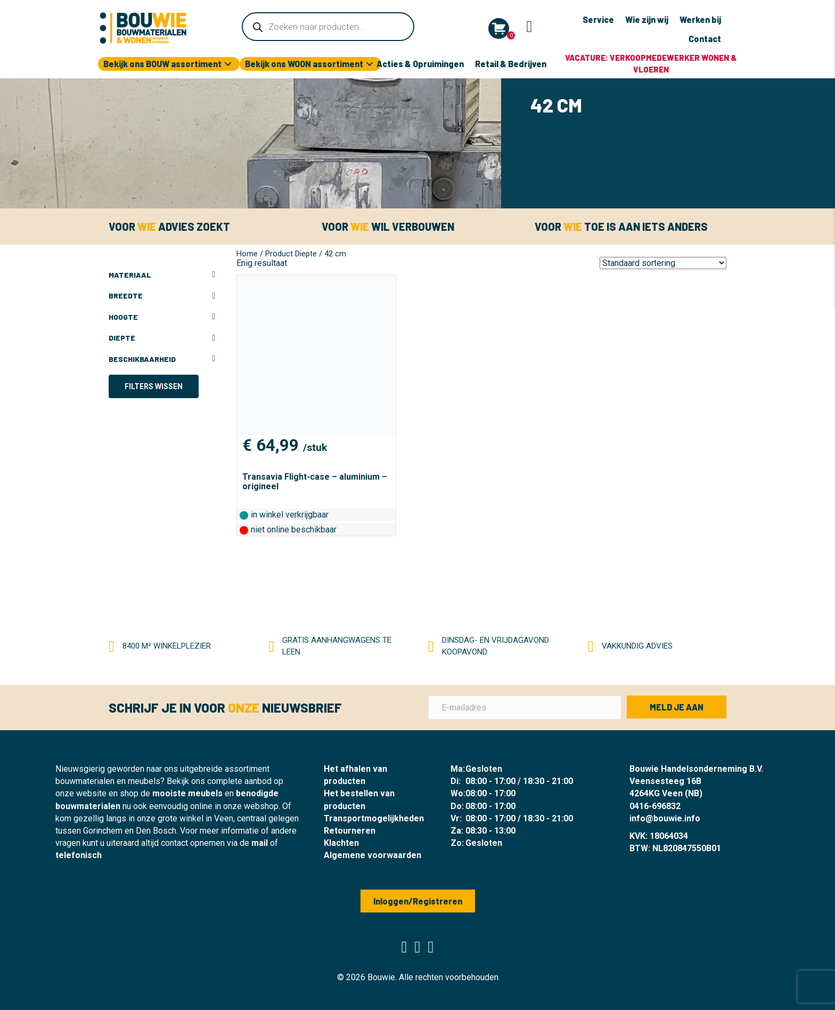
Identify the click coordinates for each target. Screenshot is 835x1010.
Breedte (162, 295)
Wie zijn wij (646, 19)
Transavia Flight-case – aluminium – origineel (314, 481)
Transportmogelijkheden (374, 818)
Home (247, 253)
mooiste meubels (187, 793)
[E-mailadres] (524, 708)
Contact (705, 39)
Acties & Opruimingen (420, 64)
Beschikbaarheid (162, 359)
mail (259, 843)
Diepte (162, 338)
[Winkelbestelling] (663, 263)
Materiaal (162, 275)
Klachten (341, 843)
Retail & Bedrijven (510, 64)
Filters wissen (154, 386)
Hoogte (162, 317)
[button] (228, 64)
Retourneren (349, 831)
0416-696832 (655, 806)
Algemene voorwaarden (372, 855)
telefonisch (78, 855)
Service (598, 19)
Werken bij (700, 19)
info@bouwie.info (664, 818)
